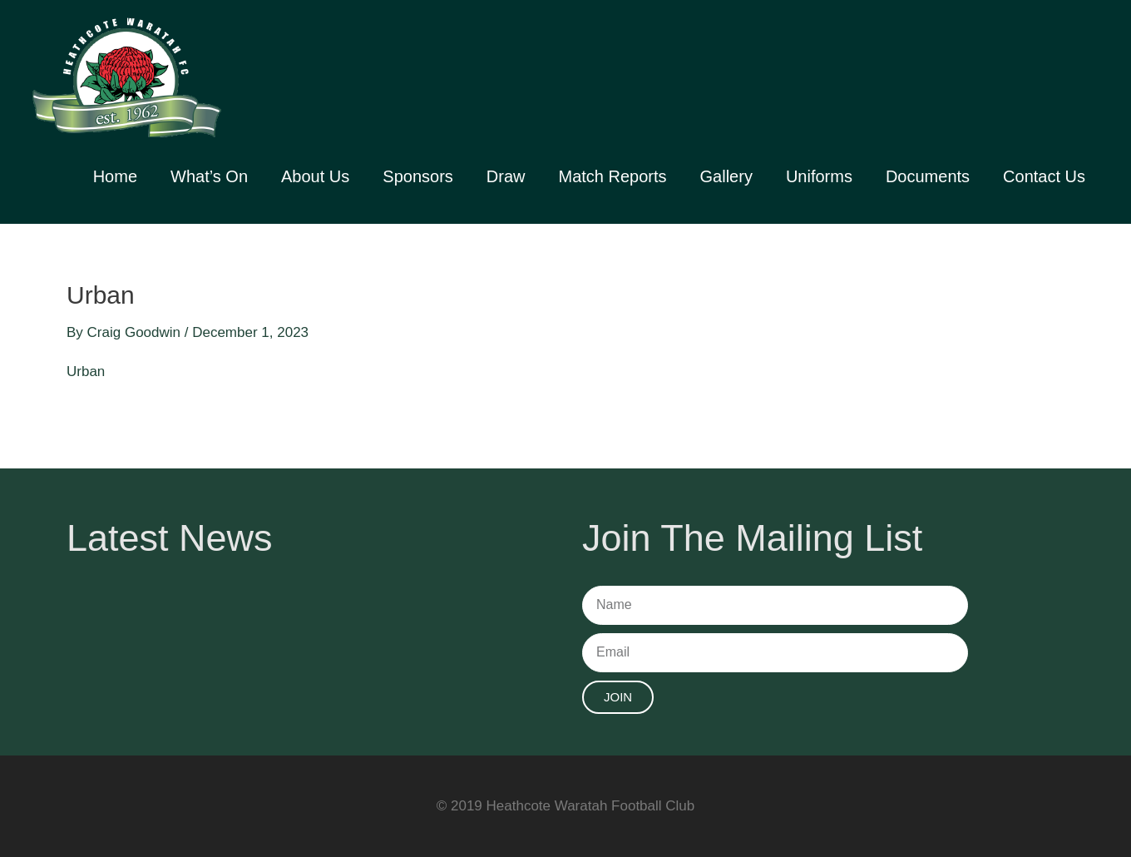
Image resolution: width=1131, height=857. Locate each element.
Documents (928, 176)
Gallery (726, 176)
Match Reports (612, 176)
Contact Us (1044, 176)
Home (115, 176)
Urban (86, 371)
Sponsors (418, 176)
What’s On (209, 176)
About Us (315, 176)
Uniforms (819, 176)
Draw (506, 176)
